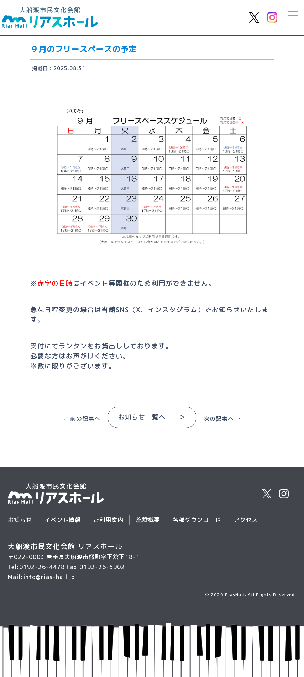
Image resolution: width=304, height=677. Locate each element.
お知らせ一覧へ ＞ (152, 417)
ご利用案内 (108, 520)
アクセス (246, 520)
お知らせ (20, 520)
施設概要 (148, 520)
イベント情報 (62, 520)
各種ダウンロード (197, 520)
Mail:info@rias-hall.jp (41, 577)
